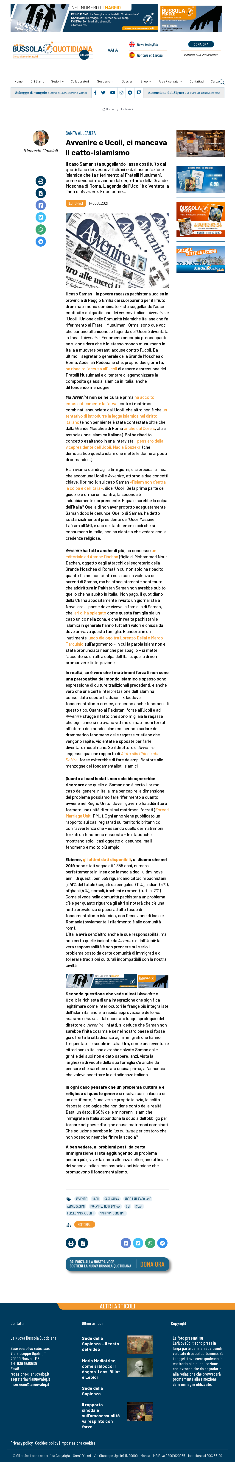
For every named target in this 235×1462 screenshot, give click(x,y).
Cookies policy (46, 1442)
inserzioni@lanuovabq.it (30, 1384)
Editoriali (127, 109)
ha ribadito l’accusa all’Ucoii (91, 368)
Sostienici (104, 81)
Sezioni (56, 81)
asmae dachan (76, 1206)
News (147, 44)
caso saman (111, 1199)
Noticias (150, 55)
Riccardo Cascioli (40, 151)
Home (18, 81)
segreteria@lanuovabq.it (30, 1379)
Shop (144, 81)
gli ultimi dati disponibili (107, 859)
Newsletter (201, 55)
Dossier (127, 81)
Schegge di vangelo (31, 92)
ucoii (95, 1199)
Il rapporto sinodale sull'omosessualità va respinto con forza (101, 1415)
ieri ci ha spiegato (89, 612)
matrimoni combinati (112, 1213)
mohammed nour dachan (105, 1206)
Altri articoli (117, 1306)
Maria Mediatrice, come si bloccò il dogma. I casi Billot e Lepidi (101, 1369)
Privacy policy (22, 1442)
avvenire (81, 1199)
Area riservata (169, 81)
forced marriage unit (80, 1213)
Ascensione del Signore (167, 92)
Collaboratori (80, 81)
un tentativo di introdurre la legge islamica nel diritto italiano (116, 416)
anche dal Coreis (139, 428)
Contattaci (197, 81)
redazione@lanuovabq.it (30, 1374)
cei (128, 1206)
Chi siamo (37, 81)
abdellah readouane (138, 1199)
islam (139, 1206)
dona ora (201, 44)
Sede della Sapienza (92, 1390)
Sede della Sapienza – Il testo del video (100, 1343)
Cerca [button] (217, 82)
